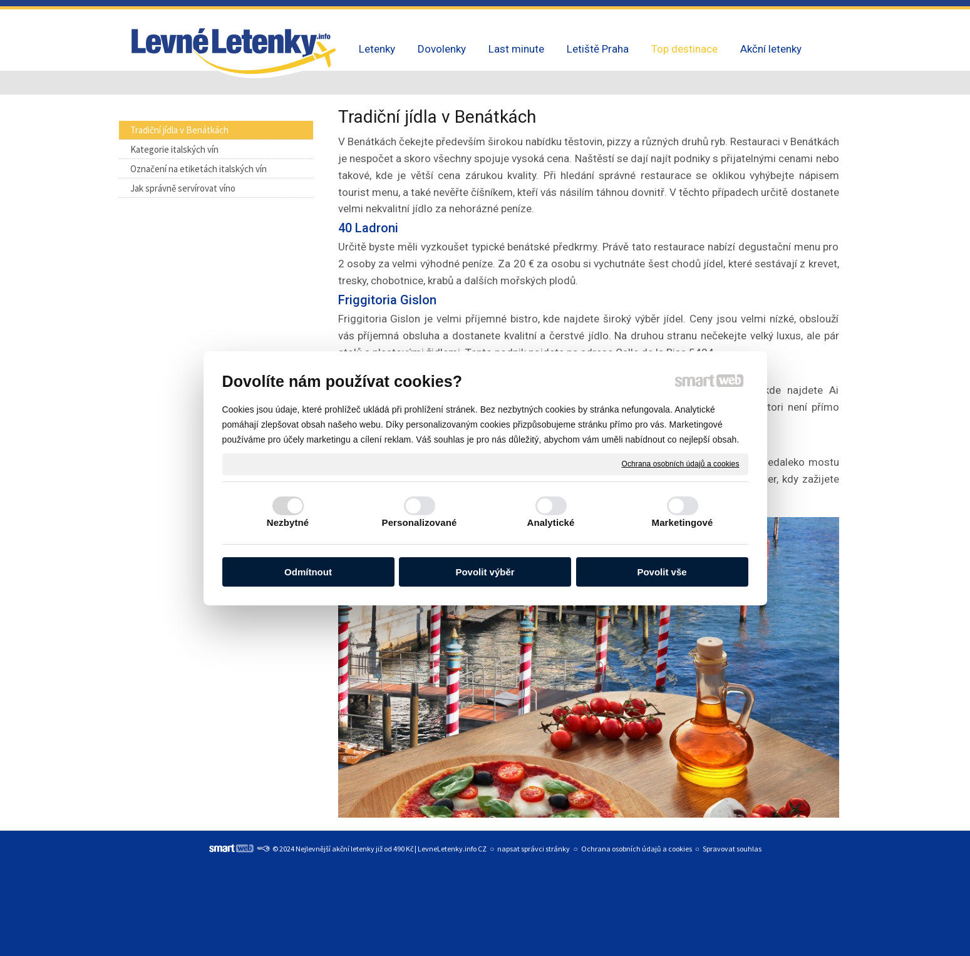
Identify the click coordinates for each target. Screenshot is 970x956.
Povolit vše (661, 572)
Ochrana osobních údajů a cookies (681, 463)
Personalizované (419, 522)
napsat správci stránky (533, 848)
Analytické (550, 522)
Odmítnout (308, 572)
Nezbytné (288, 522)
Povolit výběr (484, 572)
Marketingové (682, 522)
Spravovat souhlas (732, 848)
